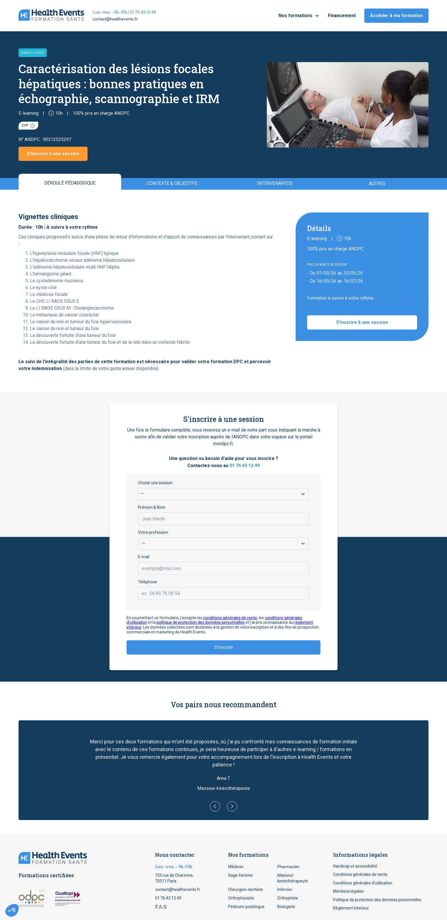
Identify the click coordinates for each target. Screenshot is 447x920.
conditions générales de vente (230, 618)
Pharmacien (288, 866)
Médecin (235, 866)
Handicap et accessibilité (355, 866)
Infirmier (284, 889)
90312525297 (57, 139)
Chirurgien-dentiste (245, 889)
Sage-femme (240, 875)
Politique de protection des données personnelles (377, 899)
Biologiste (286, 906)
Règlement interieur (351, 908)
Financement (342, 15)
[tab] (70, 182)
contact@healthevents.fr (115, 19)
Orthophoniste (241, 898)
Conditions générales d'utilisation (362, 883)
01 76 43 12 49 (244, 465)
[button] (299, 16)
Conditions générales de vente (360, 874)
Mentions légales (348, 891)
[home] (51, 15)
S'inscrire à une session (53, 153)
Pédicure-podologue (246, 906)
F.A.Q (160, 906)
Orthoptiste (287, 898)
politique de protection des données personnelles (201, 622)
